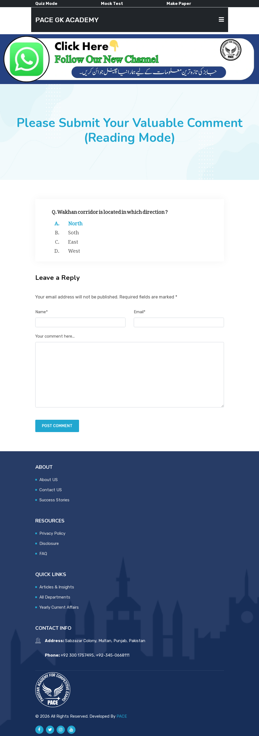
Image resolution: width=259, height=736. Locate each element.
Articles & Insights (56, 587)
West (74, 249)
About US (48, 479)
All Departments (54, 597)
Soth (73, 231)
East (73, 240)
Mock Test (112, 3)
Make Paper (179, 3)
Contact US (50, 489)
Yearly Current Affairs (59, 607)
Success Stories (54, 500)
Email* (139, 311)
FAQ (43, 553)
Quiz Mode (46, 3)
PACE (122, 716)
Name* (41, 311)
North (75, 222)
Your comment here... (55, 336)
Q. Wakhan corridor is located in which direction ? (110, 211)
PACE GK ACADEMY (67, 20)
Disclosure (49, 543)
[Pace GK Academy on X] (50, 730)
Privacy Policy (52, 533)
